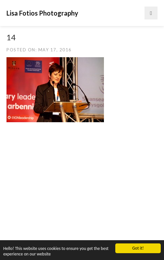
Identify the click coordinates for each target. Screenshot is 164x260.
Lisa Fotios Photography (42, 13)
